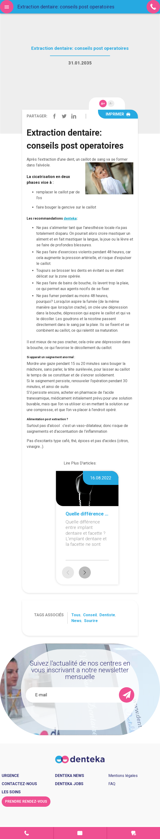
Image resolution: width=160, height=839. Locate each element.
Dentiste (107, 615)
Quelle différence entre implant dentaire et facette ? (87, 514)
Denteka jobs (69, 784)
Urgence (133, 833)
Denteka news (69, 775)
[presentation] (80, 715)
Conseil (90, 615)
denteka (70, 218)
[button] (85, 572)
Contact (26, 833)
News (76, 620)
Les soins (11, 792)
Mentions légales (123, 775)
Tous (75, 615)
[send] (126, 695)
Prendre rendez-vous (80, 833)
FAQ (111, 784)
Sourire (91, 620)
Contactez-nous (19, 784)
